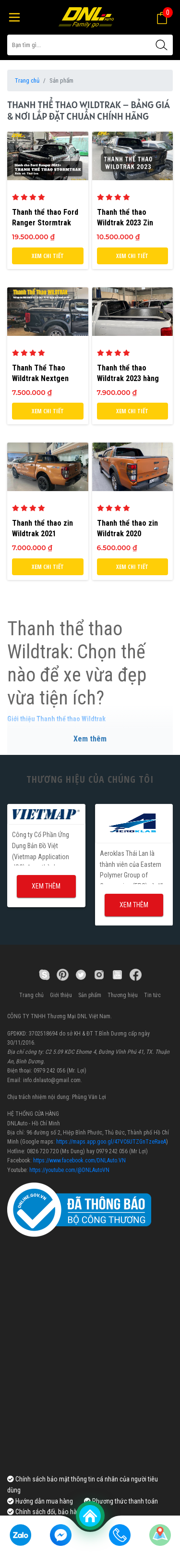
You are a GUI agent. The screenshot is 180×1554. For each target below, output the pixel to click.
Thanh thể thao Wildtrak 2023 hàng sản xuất (128, 378)
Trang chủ (27, 80)
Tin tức (152, 995)
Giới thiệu (61, 995)
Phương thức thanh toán (121, 1501)
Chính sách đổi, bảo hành (45, 1512)
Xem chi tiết (48, 256)
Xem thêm (90, 738)
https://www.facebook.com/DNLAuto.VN (79, 1160)
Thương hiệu (123, 995)
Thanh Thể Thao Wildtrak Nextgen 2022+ (40, 378)
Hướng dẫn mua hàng (40, 1501)
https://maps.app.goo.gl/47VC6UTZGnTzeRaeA (111, 1141)
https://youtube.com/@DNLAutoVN (69, 1170)
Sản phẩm (89, 995)
